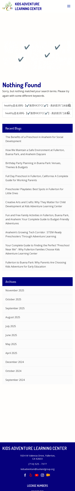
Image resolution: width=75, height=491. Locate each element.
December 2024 (14, 362)
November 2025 (14, 290)
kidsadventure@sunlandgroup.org (37, 469)
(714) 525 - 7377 (37, 463)
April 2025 (11, 353)
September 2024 (15, 380)
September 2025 (15, 308)
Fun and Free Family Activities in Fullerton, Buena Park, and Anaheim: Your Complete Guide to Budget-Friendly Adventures (37, 219)
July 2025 (10, 326)
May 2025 (11, 344)
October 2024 (13, 371)
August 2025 (12, 317)
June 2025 (11, 335)
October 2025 (13, 299)
